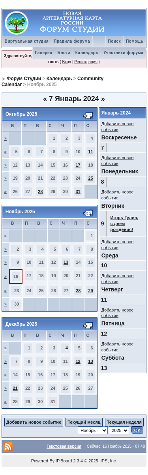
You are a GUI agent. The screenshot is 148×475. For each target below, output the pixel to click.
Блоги (64, 53)
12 (78, 361)
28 (40, 191)
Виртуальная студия (27, 41)
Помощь (134, 41)
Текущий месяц (83, 422)
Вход (66, 62)
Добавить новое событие (34, 422)
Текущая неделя (124, 422)
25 (90, 178)
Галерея (43, 53)
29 (90, 290)
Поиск (114, 41)
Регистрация (85, 62)
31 (78, 191)
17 (78, 165)
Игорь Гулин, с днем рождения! (125, 223)
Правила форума (72, 41)
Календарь (86, 53)
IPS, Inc (108, 460)
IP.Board (64, 460)
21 (15, 388)
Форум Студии (24, 78)
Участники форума (123, 53)
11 (90, 151)
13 (66, 262)
